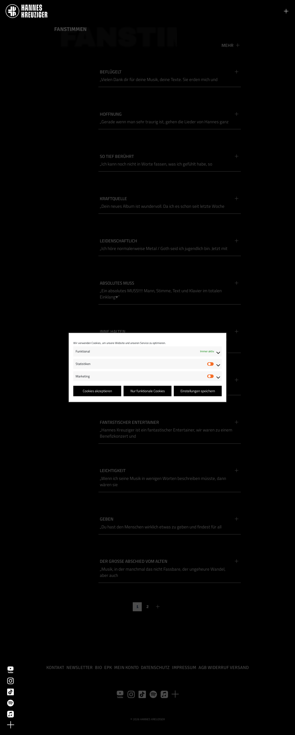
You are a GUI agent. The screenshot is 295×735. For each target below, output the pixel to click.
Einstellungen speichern (197, 391)
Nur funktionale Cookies (147, 391)
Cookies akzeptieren (97, 391)
